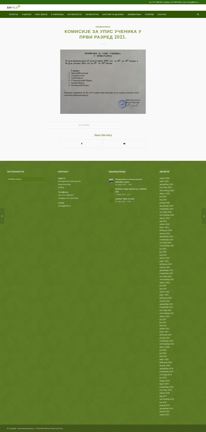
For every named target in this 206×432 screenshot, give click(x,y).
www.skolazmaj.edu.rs (26, 428)
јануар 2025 (165, 202)
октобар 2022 (166, 276)
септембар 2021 (167, 313)
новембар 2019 (166, 371)
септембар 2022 (167, 279)
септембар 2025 (167, 190)
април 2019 (165, 380)
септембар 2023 (167, 245)
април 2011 (165, 414)
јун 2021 (163, 322)
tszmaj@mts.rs (64, 205)
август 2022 (165, 282)
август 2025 (165, 193)
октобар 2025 (166, 187)
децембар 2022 (166, 270)
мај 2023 (163, 255)
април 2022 (165, 291)
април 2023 (165, 258)
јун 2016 (163, 402)
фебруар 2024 (166, 230)
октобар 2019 (166, 374)
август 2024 (165, 218)
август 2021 (165, 316)
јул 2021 (163, 319)
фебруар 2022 (166, 298)
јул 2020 (163, 350)
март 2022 (164, 294)
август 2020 (165, 347)
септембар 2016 (167, 399)
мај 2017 (163, 396)
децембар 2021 (166, 304)
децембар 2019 (166, 368)
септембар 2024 (167, 215)
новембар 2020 (166, 341)
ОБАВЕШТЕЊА (103, 27)
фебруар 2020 (166, 362)
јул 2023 (163, 248)
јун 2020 (163, 353)
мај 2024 (163, 221)
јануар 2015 (165, 405)
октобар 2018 (166, 390)
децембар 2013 (166, 408)
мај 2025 (163, 199)
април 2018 (165, 393)
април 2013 (165, 411)
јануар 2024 (165, 233)
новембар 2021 (166, 307)
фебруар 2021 (166, 334)
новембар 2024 (166, 208)
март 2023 (164, 261)
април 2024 (165, 224)
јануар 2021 (165, 337)
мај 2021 (163, 325)
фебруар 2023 (166, 264)
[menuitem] (13, 14)
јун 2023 (163, 251)
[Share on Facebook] (81, 144)
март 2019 (164, 383)
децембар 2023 (166, 236)
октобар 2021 (166, 310)
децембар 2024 (166, 205)
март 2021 (164, 331)
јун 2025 (163, 196)
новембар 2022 (166, 273)
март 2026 (164, 181)
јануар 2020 (165, 365)
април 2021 (165, 328)
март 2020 (164, 359)
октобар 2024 (166, 212)
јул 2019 (163, 377)
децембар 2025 (166, 184)
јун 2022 (163, 285)
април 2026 (165, 178)
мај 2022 (163, 288)
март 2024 (164, 227)
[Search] (197, 14)
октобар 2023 (166, 242)
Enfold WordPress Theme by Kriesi (49, 428)
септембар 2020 (167, 344)
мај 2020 (163, 356)
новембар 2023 (166, 239)
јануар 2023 (165, 267)
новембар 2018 (166, 387)
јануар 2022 (165, 301)
